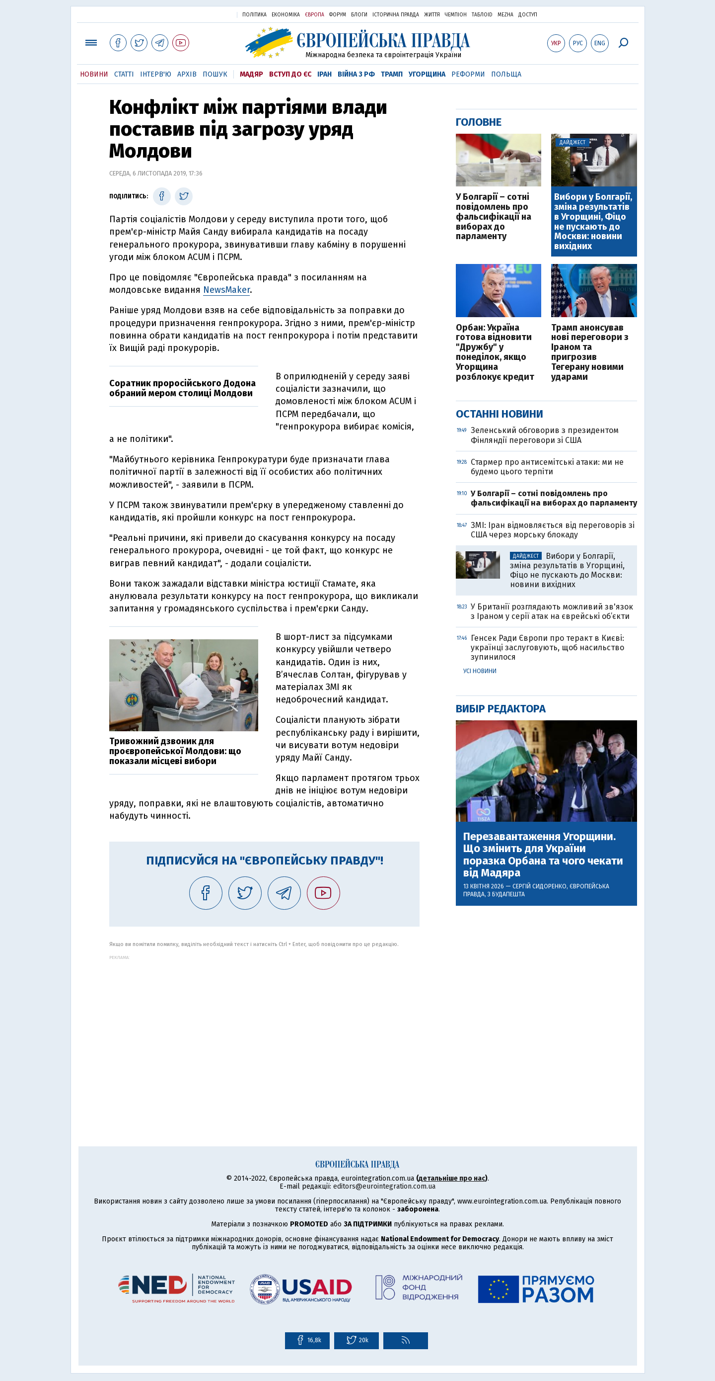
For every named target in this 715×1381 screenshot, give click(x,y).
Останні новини (499, 414)
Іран (324, 74)
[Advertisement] (264, 1029)
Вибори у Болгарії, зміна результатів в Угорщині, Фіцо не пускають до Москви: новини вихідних (593, 222)
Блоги (359, 15)
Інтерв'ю (155, 74)
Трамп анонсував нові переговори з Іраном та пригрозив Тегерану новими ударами (590, 352)
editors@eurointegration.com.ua (384, 1186)
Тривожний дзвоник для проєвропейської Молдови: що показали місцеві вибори (175, 751)
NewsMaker (226, 289)
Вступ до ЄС (290, 74)
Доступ (527, 15)
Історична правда (395, 15)
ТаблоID (482, 15)
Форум (337, 15)
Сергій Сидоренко (539, 886)
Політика (254, 15)
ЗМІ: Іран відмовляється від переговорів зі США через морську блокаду (553, 529)
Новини (94, 74)
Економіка (286, 15)
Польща (506, 74)
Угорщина (427, 74)
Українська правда (205, 14)
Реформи (468, 74)
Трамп (392, 74)
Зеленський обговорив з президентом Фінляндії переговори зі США (545, 435)
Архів (187, 74)
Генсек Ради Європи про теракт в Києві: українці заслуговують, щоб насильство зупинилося (547, 647)
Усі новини (480, 671)
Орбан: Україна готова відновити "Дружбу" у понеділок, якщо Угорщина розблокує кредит (495, 352)
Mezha (505, 15)
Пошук (215, 74)
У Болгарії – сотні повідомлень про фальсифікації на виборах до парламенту (493, 217)
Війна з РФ (356, 74)
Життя (432, 15)
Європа (314, 15)
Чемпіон (456, 15)
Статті (124, 74)
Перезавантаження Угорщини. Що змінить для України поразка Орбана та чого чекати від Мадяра (543, 855)
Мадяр (251, 74)
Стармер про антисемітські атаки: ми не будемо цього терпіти (547, 466)
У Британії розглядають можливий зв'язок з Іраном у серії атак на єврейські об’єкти (552, 611)
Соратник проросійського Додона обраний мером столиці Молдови (182, 388)
